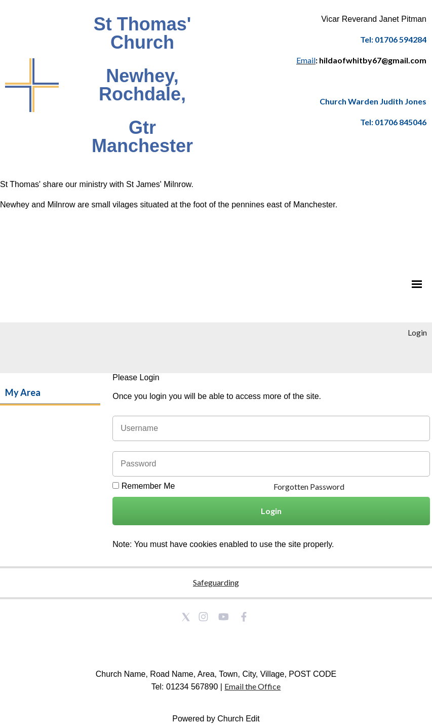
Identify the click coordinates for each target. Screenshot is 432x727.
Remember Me (148, 486)
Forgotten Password (308, 486)
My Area (23, 392)
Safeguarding (216, 582)
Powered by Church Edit (216, 718)
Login (417, 332)
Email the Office (252, 686)
